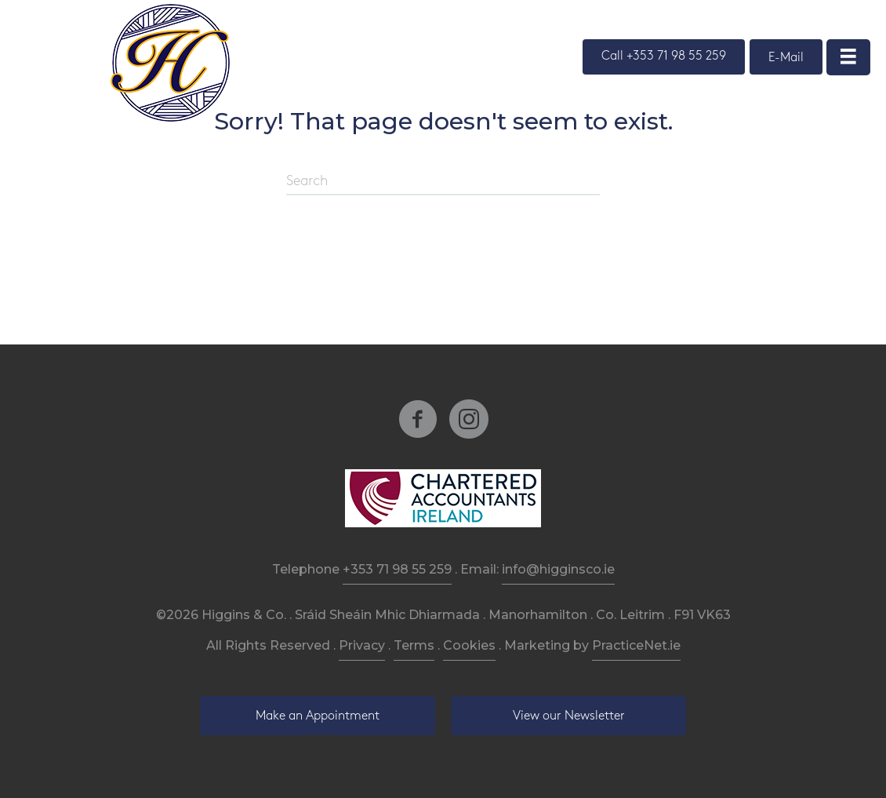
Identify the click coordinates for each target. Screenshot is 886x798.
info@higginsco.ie (558, 569)
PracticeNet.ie (636, 645)
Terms (414, 645)
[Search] (443, 182)
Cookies (469, 645)
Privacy (362, 645)
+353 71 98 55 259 (397, 569)
